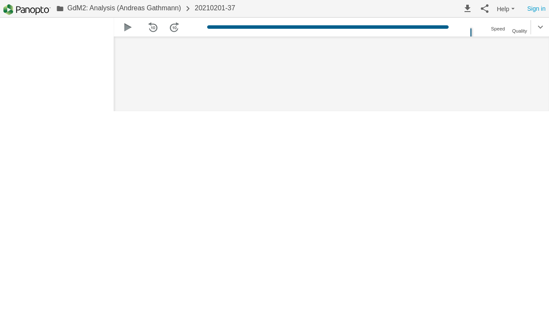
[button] (467, 8)
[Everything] (27, 9)
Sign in (536, 8)
